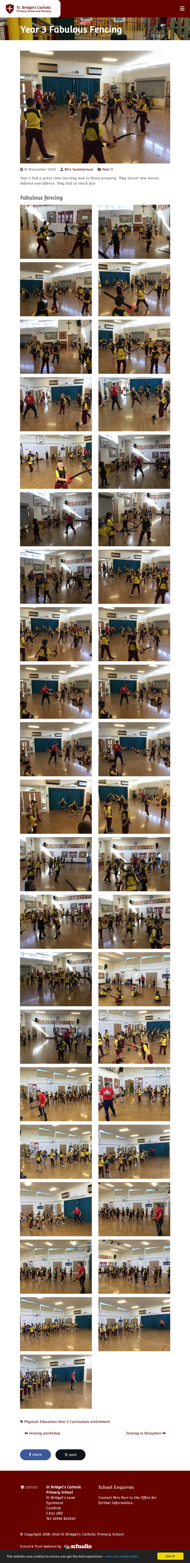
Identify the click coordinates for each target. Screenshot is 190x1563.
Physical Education (40, 1422)
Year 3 (107, 169)
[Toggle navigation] (182, 8)
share (35, 1455)
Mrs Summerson (78, 169)
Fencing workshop (42, 1433)
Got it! (170, 1556)
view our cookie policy (121, 1556)
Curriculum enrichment (90, 1422)
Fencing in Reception (146, 1433)
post (70, 1455)
